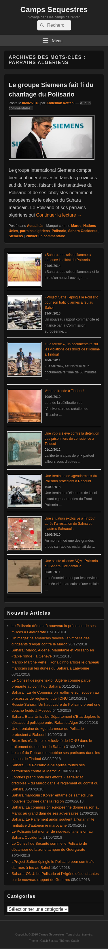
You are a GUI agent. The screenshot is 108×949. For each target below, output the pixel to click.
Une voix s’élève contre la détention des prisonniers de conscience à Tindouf (72, 438)
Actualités (35, 226)
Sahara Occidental (83, 231)
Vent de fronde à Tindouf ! (64, 391)
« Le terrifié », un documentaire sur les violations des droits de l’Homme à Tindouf (72, 349)
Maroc (76, 226)
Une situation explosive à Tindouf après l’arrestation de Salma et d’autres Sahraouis (70, 523)
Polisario (59, 231)
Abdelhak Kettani (60, 103)
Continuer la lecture (59, 215)
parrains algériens (35, 231)
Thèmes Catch (69, 940)
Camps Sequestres (54, 9)
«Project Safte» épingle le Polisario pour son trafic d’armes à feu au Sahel (71, 302)
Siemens (16, 236)
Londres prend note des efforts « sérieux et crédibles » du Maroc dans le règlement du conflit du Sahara (55, 783)
